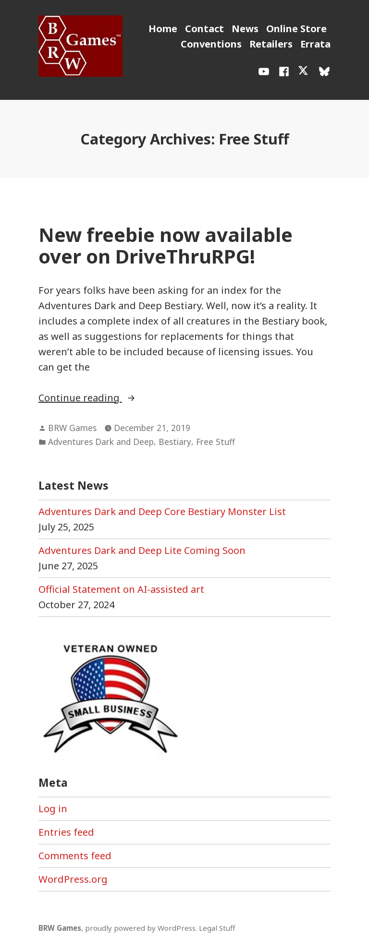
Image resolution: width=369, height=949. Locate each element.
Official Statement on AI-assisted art (121, 589)
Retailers (271, 43)
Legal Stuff (217, 928)
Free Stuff (215, 441)
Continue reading (115, 398)
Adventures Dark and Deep (101, 441)
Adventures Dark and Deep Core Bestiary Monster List (162, 511)
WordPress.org (73, 879)
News (245, 28)
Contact (204, 28)
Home (162, 28)
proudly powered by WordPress (140, 928)
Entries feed (66, 832)
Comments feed (74, 855)
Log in (52, 808)
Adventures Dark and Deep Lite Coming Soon (142, 550)
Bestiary (175, 441)
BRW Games (72, 427)
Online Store (296, 28)
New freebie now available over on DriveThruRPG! (165, 245)
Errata (315, 43)
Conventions (211, 43)
